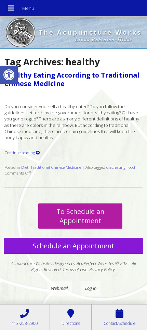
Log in (90, 288)
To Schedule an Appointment (80, 216)
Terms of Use (75, 269)
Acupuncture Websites (31, 263)
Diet (24, 167)
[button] (9, 75)
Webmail (59, 288)
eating (120, 167)
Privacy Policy (102, 269)
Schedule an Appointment (73, 245)
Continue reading (22, 152)
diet (109, 167)
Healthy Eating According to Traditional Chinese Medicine (71, 79)
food (131, 167)
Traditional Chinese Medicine (55, 167)
